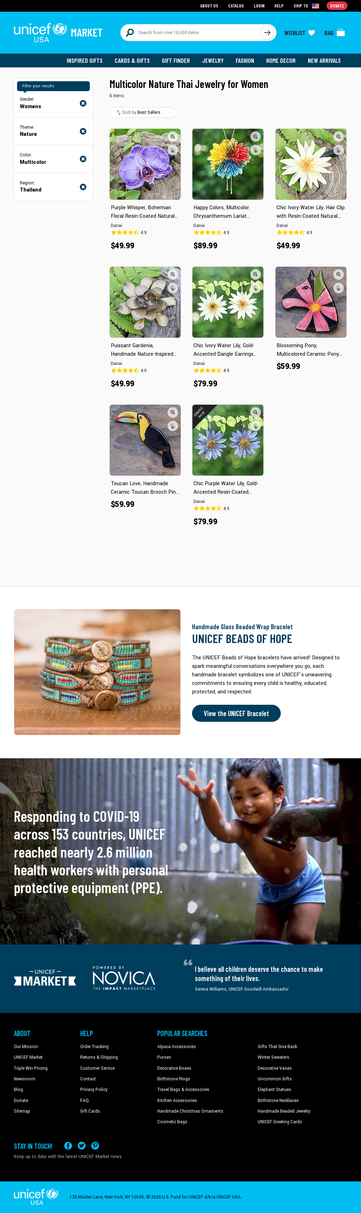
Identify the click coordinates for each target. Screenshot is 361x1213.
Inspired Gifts (85, 60)
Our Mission (26, 1046)
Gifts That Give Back (277, 1046)
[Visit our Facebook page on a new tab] (68, 1146)
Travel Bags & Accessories (183, 1089)
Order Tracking (94, 1046)
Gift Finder (176, 60)
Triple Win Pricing (31, 1068)
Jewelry (213, 60)
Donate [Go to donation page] (337, 5)
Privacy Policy (94, 1089)
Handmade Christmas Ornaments (190, 1111)
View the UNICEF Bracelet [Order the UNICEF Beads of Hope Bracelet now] (236, 713)
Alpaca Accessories (176, 1046)
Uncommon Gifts (275, 1079)
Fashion (245, 60)
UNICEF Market (28, 1057)
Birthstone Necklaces (278, 1100)
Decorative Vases (275, 1068)
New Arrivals (324, 60)
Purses (164, 1057)
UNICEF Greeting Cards (280, 1122)
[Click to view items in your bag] (334, 32)
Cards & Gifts (132, 60)
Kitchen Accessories (177, 1100)
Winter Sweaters (273, 1057)
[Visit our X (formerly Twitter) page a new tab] (81, 1146)
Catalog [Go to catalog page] (236, 5)
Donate (21, 1100)
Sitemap (22, 1111)
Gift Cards (90, 1111)
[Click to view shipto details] (307, 5)
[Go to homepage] (58, 32)
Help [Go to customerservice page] (279, 5)
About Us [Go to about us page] (209, 5)
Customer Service (97, 1068)
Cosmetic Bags (172, 1122)
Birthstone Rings (173, 1079)
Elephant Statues (274, 1089)
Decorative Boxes (174, 1068)
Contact (88, 1079)
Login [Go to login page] (259, 5)
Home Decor (281, 60)
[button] (173, 136)
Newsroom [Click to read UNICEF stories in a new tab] (24, 1079)
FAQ (84, 1100)
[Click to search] (267, 33)
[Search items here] (190, 32)
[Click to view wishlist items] (299, 32)
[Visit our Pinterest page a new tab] (95, 1146)
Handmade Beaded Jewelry (284, 1111)
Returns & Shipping (99, 1057)
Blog (18, 1089)
